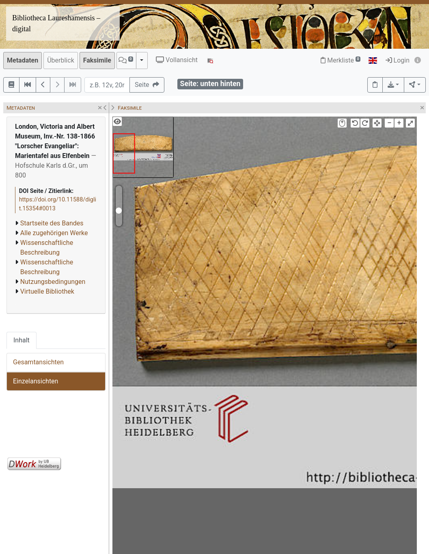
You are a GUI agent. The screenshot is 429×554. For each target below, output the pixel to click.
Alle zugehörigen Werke (54, 233)
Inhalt (21, 340)
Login (398, 60)
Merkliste (340, 60)
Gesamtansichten (38, 362)
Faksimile (97, 60)
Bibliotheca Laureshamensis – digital (56, 23)
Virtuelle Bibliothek (47, 291)
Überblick (60, 60)
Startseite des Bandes (52, 223)
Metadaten (22, 60)
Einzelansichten (35, 381)
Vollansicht (177, 60)
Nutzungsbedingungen (52, 282)
